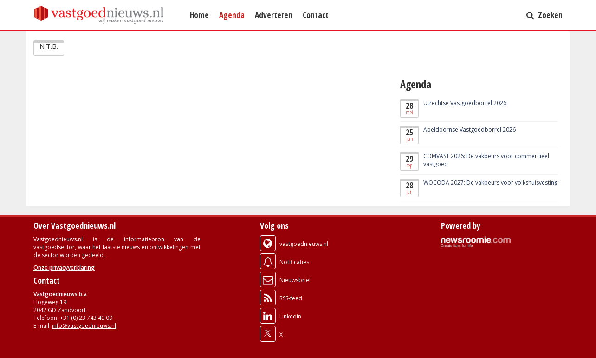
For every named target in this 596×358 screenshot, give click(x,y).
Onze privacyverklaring (64, 268)
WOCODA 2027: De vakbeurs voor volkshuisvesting (490, 182)
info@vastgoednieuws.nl (84, 326)
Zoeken (544, 14)
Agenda (232, 14)
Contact (316, 14)
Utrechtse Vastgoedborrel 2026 (464, 103)
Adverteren (273, 14)
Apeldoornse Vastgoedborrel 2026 (469, 129)
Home (199, 14)
